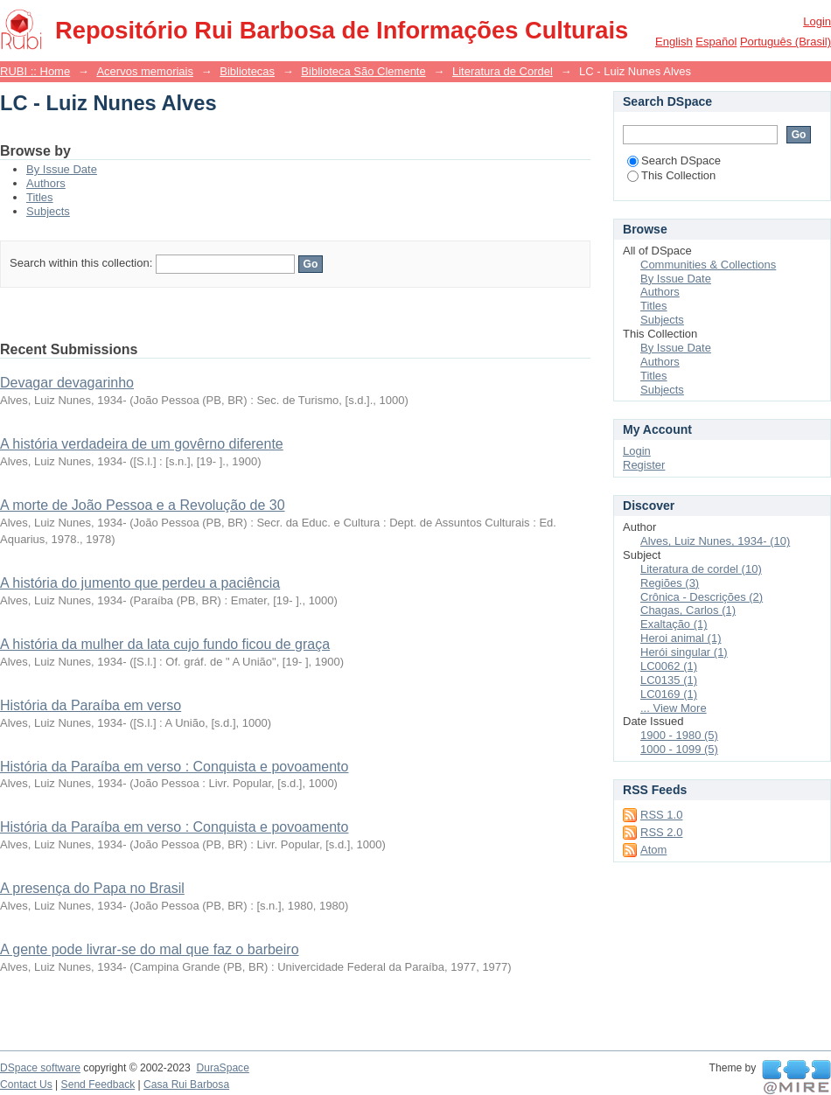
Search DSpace (674, 160)
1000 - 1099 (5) (679, 749)
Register (644, 464)
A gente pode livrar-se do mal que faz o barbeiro (149, 949)
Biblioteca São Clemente (363, 71)
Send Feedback (98, 1084)
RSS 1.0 (661, 814)
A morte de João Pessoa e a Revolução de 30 (142, 505)
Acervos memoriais (144, 71)
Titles (39, 197)
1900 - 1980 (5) (679, 735)
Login (817, 21)
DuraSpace (222, 1068)
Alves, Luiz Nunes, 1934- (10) (715, 541)
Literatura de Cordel (502, 71)
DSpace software (40, 1068)
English (674, 41)
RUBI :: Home (35, 71)
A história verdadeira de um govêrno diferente (141, 443)
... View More (673, 708)
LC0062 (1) (668, 666)
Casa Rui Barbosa (186, 1084)
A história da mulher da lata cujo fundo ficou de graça (165, 644)
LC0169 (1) (668, 694)
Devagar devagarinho (67, 382)
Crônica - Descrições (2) (701, 596)
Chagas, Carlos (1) (688, 610)
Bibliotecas (247, 71)
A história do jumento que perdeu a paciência (140, 582)
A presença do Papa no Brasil (92, 888)
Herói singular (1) (684, 652)
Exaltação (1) (674, 624)
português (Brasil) (785, 41)
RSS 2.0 (661, 832)
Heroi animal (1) (680, 638)
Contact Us (26, 1084)
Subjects (48, 211)
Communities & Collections (708, 264)
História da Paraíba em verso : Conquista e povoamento (174, 766)
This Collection (671, 175)
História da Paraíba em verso (90, 705)
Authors (46, 183)
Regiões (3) (669, 582)
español (716, 41)
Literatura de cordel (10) (701, 568)
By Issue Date (61, 169)
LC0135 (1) (668, 680)
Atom (653, 849)
